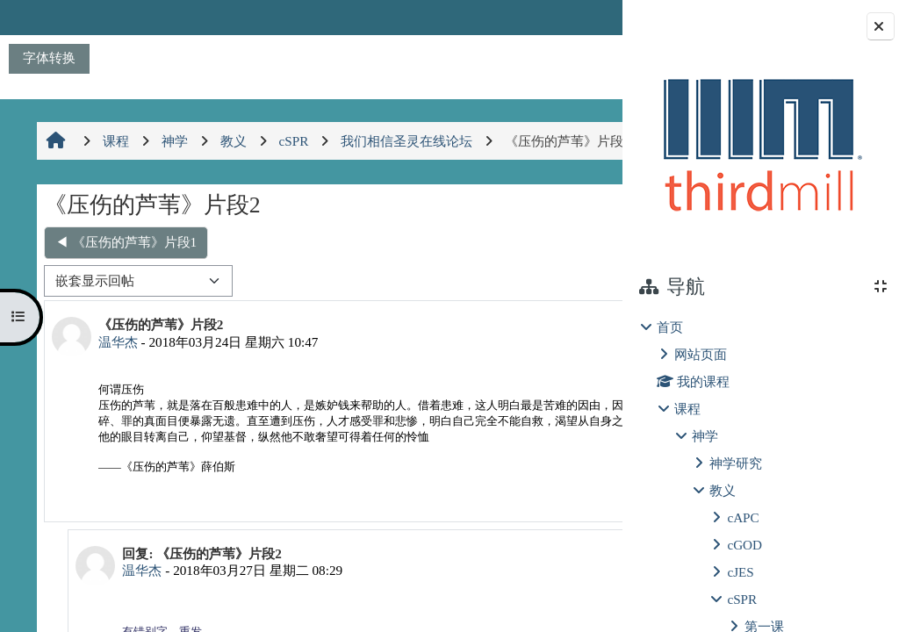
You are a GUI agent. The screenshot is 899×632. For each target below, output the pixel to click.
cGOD (744, 544)
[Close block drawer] (881, 26)
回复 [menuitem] (563, 547)
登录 (578, 17)
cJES (740, 571)
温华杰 (115, 379)
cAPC (743, 517)
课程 (687, 408)
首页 (670, 327)
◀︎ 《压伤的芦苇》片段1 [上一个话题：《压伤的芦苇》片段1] (123, 279)
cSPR (742, 599)
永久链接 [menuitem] (500, 547)
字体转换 (49, 57)
